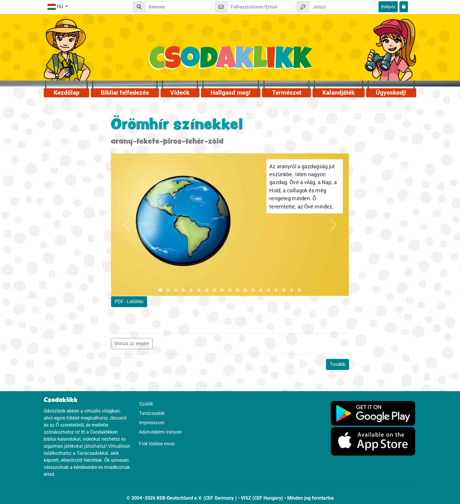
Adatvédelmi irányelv (160, 432)
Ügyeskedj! (391, 92)
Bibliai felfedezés (125, 92)
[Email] (260, 6)
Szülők (146, 404)
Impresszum (152, 422)
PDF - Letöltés (129, 301)
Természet (286, 92)
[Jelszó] (342, 6)
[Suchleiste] (178, 6)
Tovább (337, 364)
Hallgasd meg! (231, 92)
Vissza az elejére (132, 343)
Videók (180, 92)
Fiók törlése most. (157, 444)
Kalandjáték (338, 92)
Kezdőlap (67, 92)
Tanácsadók (152, 413)
